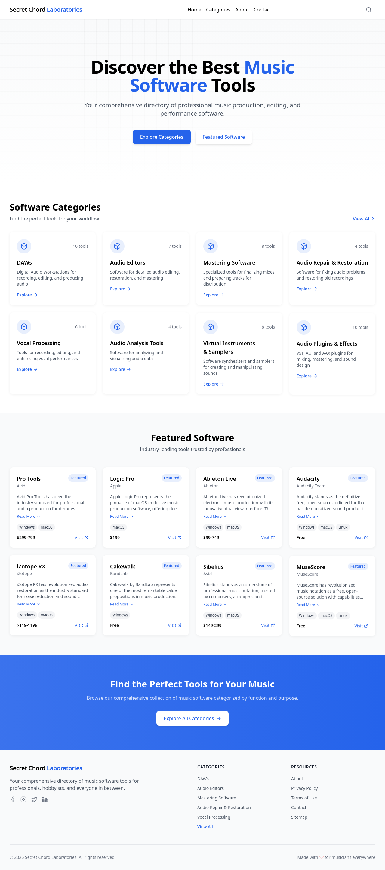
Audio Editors (210, 788)
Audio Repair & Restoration (224, 807)
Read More (29, 518)
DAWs (203, 778)
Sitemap (299, 817)
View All (364, 218)
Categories (218, 9)
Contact (262, 9)
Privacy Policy (304, 788)
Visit (81, 539)
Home (195, 9)
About (242, 9)
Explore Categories (161, 137)
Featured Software (224, 137)
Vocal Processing (213, 817)
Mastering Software (216, 798)
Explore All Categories (192, 718)
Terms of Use (304, 798)
